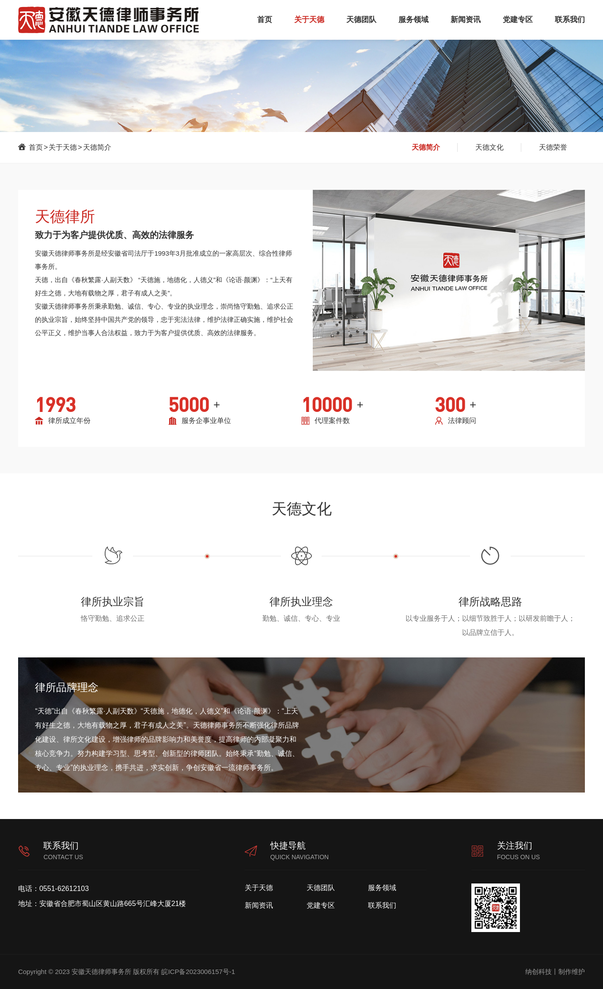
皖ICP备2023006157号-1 (198, 971)
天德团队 (361, 19)
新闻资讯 (466, 19)
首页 (264, 19)
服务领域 (413, 19)
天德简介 (97, 147)
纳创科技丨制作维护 (555, 971)
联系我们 (570, 19)
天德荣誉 (553, 147)
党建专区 (518, 19)
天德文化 (489, 147)
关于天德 (309, 19)
